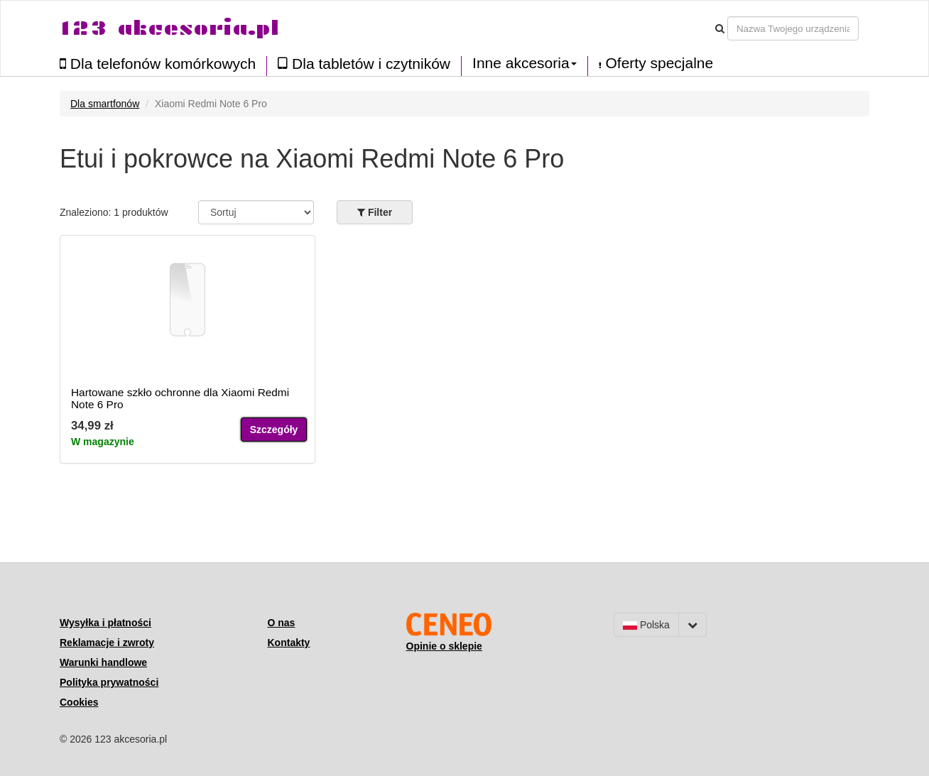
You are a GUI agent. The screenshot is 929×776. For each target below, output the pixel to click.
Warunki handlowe (103, 662)
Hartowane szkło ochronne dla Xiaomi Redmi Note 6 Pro (180, 398)
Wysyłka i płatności (105, 622)
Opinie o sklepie (444, 646)
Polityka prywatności (109, 682)
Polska (646, 624)
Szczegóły (274, 429)
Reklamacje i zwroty (107, 642)
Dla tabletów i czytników (364, 63)
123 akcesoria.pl (169, 28)
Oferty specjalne (656, 63)
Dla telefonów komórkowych (158, 63)
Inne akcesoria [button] (524, 63)
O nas (281, 622)
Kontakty (289, 642)
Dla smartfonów (104, 103)
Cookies (79, 702)
